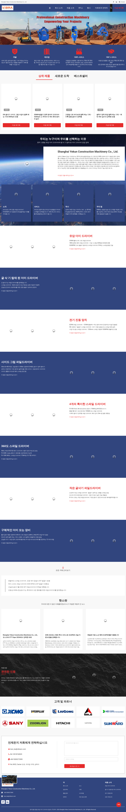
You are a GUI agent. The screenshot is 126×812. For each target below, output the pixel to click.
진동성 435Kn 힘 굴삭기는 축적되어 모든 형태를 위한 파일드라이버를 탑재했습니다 (37, 590)
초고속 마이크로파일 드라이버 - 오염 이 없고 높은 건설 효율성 (88, 495)
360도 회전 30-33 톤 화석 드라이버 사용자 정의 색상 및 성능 (19, 450)
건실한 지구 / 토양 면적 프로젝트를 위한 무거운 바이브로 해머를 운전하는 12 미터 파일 (27, 539)
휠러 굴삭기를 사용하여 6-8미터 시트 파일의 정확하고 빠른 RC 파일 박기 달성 (24, 535)
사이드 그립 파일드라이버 (17, 362)
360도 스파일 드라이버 (15, 446)
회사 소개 (65, 785)
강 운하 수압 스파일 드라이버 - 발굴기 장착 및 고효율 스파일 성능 (89, 493)
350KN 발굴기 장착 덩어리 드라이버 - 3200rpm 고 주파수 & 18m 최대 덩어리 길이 (47, 117)
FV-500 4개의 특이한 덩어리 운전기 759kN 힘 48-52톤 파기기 (87, 408)
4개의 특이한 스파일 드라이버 (87, 404)
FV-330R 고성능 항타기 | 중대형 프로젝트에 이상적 (16, 453)
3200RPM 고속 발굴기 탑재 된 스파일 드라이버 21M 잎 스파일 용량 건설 (91, 245)
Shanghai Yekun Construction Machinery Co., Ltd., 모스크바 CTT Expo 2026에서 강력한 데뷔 (20, 636)
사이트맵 (81, 793)
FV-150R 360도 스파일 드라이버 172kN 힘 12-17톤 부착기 (18, 455)
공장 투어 (65, 789)
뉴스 (80, 785)
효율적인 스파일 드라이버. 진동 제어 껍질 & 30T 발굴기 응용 (29, 581)
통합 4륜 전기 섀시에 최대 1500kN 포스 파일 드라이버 (85, 411)
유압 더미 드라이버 (81, 236)
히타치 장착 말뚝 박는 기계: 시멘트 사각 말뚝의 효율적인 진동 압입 (21, 537)
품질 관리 (65, 793)
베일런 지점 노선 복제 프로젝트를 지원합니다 (103, 635)
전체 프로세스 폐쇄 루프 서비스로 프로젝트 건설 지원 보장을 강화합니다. (63, 636)
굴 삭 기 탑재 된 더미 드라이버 (19, 278)
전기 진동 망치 (78, 320)
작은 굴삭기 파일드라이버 (85, 488)
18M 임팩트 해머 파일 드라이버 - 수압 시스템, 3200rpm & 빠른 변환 (89, 243)
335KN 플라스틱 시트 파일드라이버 (80, 240)
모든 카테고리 (108, 797)
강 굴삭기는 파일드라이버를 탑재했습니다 (14, 282)
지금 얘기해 (16, 125)
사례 (80, 789)
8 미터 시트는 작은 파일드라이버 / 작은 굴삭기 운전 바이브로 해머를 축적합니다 (93, 497)
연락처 (65, 797)
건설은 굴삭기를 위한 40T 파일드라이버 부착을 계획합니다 (28, 587)
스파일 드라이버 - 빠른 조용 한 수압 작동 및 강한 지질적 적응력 (20, 285)
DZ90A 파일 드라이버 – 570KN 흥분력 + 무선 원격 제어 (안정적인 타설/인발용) (93, 324)
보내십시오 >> (74, 766)
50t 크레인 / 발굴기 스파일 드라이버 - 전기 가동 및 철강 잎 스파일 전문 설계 (92, 327)
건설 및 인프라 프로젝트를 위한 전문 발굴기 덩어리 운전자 (19, 287)
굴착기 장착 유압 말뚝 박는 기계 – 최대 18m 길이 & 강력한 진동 (109, 116)
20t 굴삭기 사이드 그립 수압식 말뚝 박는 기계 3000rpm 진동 (16, 116)
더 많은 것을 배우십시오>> (66, 175)
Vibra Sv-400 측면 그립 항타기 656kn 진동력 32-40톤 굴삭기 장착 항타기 (23, 366)
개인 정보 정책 (83, 797)
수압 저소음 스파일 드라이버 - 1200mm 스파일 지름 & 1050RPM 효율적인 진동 (93, 329)
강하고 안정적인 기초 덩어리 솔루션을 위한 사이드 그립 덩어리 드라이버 (23, 369)
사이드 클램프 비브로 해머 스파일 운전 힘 (13, 371)
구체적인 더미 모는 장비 (16, 530)
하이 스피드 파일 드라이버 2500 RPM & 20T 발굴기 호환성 (28, 584)
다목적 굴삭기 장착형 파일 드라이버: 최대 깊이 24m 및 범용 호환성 (89, 413)
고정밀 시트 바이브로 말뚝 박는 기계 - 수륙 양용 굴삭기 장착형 (78, 116)
